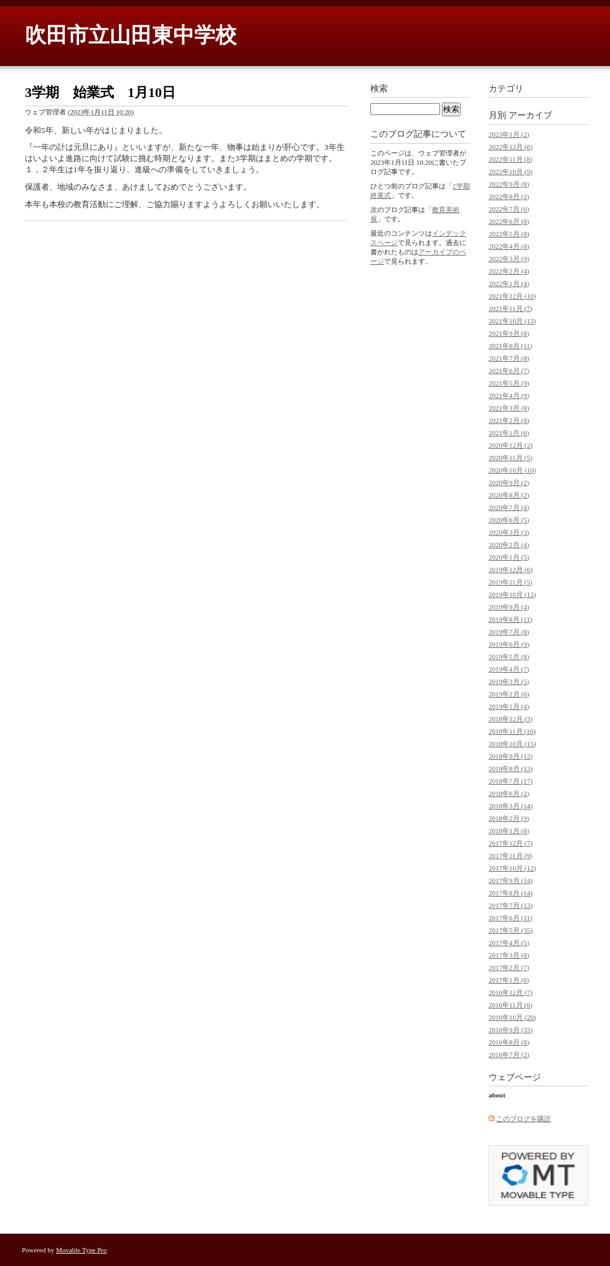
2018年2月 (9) (509, 818)
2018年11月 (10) (512, 731)
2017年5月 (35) (511, 930)
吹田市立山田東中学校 (131, 35)
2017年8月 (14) (511, 893)
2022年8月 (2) (509, 196)
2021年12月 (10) (512, 296)
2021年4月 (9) (509, 395)
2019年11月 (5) (510, 582)
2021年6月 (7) (509, 370)
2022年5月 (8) (509, 234)
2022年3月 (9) (509, 258)
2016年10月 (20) (512, 1017)
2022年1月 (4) (509, 283)
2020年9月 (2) (509, 482)
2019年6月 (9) (509, 644)
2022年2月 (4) (509, 271)
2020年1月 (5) (509, 557)
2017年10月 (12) (512, 868)
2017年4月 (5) (509, 942)
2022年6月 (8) (509, 221)
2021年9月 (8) (509, 333)
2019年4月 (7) (509, 669)
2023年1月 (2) (509, 134)
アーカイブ (530, 115)
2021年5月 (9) (509, 383)
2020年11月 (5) (510, 457)
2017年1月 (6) (509, 980)
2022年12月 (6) (511, 146)
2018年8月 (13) (511, 768)
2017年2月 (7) (509, 967)
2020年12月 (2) (511, 445)
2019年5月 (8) (509, 656)
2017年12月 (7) (511, 843)
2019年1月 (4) (509, 706)
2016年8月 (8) (509, 1042)
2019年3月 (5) (509, 681)
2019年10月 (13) (512, 594)
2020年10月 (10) (512, 470)
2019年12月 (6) (511, 569)
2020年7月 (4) (509, 507)
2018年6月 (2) (509, 793)
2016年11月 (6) (510, 1005)
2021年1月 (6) (509, 433)
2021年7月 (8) (509, 358)
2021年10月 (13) (512, 321)
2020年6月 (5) (509, 520)
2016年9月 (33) (511, 1029)
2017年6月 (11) (510, 918)
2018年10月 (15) (512, 743)
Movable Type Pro (81, 1250)
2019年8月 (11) (510, 619)
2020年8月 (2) (509, 495)
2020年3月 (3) (509, 532)
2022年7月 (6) (509, 209)
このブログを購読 (523, 1118)
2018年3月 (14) (511, 806)
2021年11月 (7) (510, 308)
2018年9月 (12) (511, 756)
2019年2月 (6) (509, 694)
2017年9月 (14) (511, 880)
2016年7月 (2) (509, 1054)
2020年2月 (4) (509, 544)
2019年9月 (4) (509, 607)
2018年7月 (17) (511, 781)
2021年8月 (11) (510, 345)
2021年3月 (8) (509, 408)
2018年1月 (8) (509, 830)
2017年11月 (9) (510, 855)
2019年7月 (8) (509, 631)
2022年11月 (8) (510, 159)
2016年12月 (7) (511, 992)
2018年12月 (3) (511, 719)
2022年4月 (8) (509, 246)
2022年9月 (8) (509, 184)
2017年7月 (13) (511, 905)
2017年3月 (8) (509, 955)
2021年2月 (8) (509, 420)
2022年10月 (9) (511, 171)
